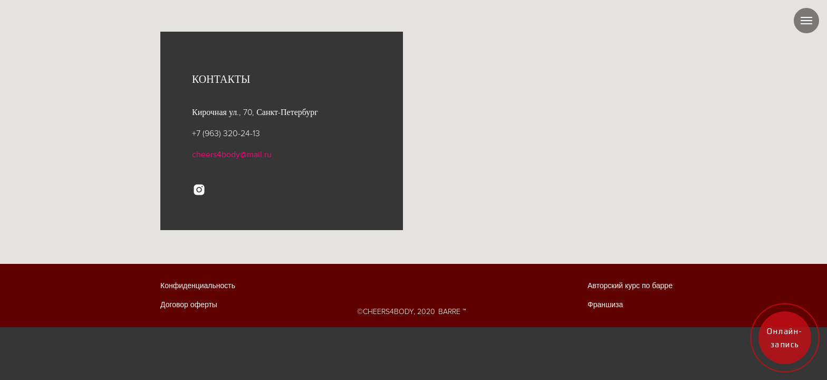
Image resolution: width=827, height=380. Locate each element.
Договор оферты (188, 305)
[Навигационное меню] (806, 20)
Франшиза (605, 305)
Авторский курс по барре (630, 286)
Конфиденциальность (197, 286)
